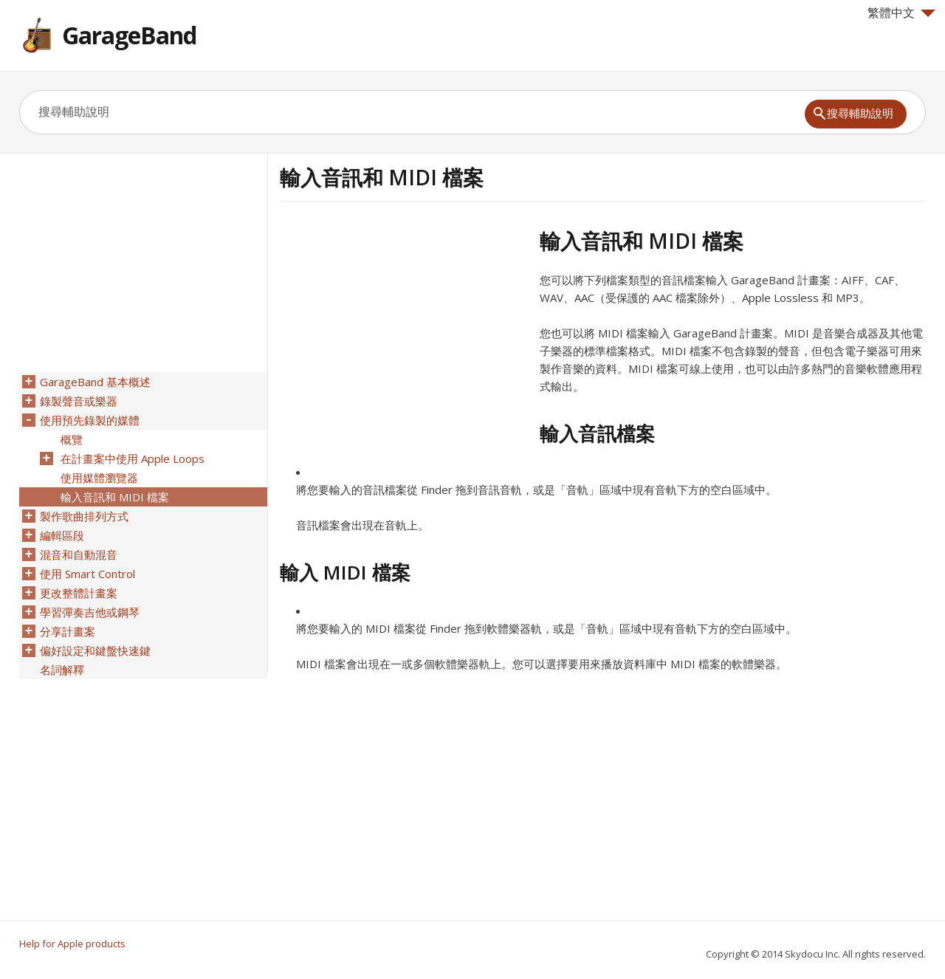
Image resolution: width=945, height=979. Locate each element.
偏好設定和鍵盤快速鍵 (95, 650)
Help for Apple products (72, 943)
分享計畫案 (67, 631)
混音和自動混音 (78, 554)
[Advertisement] (404, 331)
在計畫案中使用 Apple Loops (133, 458)
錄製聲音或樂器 (78, 401)
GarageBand (129, 35)
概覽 (72, 439)
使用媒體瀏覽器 (99, 477)
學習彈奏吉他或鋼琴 (90, 612)
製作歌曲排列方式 (84, 516)
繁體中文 (901, 12)
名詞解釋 (62, 669)
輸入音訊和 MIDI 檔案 (115, 497)
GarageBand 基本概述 (95, 381)
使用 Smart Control (87, 573)
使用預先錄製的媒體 (90, 420)
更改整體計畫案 (78, 592)
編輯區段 (62, 535)
